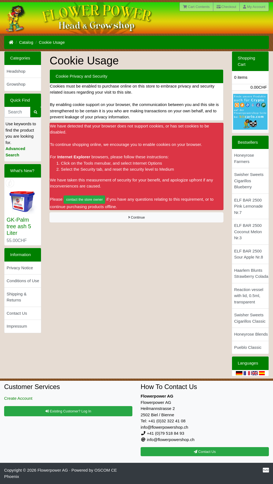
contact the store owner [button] (84, 199)
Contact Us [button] (205, 452)
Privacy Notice (20, 267)
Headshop (16, 71)
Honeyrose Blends (251, 334)
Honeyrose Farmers (244, 158)
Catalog (26, 42)
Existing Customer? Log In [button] (68, 411)
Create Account (18, 398)
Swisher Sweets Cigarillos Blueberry (249, 180)
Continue (136, 217)
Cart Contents (196, 7)
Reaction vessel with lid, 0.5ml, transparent (248, 295)
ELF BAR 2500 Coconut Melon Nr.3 (248, 231)
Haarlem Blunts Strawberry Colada (251, 273)
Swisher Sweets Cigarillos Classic (250, 317)
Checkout (226, 7)
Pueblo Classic (247, 347)
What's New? (22, 170)
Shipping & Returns (17, 297)
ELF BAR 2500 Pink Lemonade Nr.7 (248, 206)
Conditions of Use (23, 280)
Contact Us (17, 313)
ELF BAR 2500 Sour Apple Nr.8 (248, 254)
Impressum (17, 326)
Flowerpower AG (52, 470)
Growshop (16, 84)
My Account (254, 7)
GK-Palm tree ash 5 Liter (19, 226)
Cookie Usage (52, 42)
